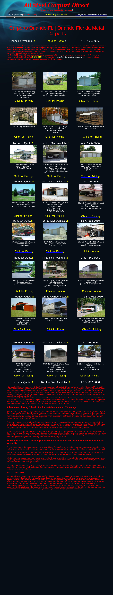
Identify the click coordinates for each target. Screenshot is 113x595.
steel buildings (25, 396)
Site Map (13, 17)
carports (46, 390)
